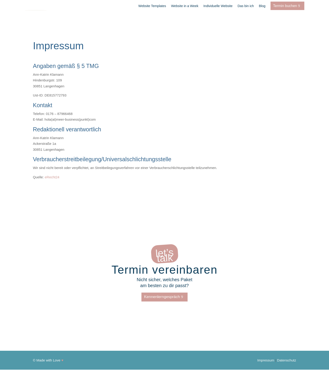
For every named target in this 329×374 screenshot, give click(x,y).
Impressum (265, 360)
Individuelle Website (218, 6)
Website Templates (152, 6)
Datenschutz (286, 360)
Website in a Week (184, 6)
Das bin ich (246, 6)
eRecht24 (52, 177)
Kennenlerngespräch (162, 297)
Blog (262, 6)
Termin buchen (285, 6)
